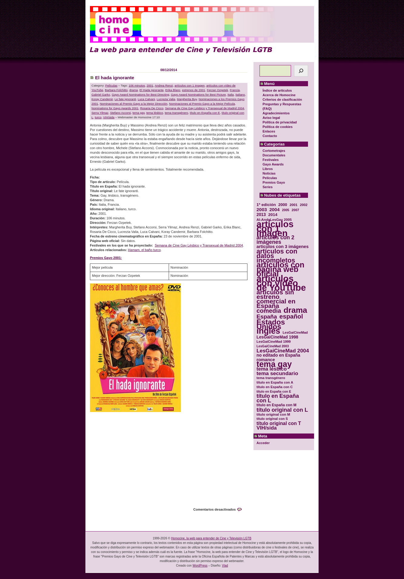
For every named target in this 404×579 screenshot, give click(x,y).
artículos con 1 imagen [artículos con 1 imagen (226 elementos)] (275, 228)
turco (98, 117)
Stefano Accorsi (120, 112)
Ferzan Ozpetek (217, 90)
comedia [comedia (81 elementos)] (269, 311)
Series (268, 187)
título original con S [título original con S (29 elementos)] (272, 418)
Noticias (269, 173)
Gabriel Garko (100, 94)
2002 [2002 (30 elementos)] (303, 205)
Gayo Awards (273, 164)
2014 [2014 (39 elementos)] (272, 214)
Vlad (225, 565)
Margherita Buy (187, 99)
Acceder (263, 443)
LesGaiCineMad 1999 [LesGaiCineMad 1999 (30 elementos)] (274, 341)
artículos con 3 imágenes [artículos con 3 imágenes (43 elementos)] (283, 246)
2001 (150, 85)
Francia (235, 90)
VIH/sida (108, 117)
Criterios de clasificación (282, 99)
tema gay (139, 112)
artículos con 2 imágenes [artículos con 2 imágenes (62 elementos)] (275, 239)
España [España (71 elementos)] (267, 316)
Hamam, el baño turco (144, 250)
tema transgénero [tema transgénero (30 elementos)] (271, 378)
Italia (230, 94)
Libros (268, 169)
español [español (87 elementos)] (291, 316)
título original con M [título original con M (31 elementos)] (273, 414)
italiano (240, 94)
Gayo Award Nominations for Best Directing (140, 94)
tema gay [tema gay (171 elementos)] (274, 364)
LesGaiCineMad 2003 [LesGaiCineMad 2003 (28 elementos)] (273, 346)
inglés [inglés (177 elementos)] (268, 331)
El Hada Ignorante (152, 90)
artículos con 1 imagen (189, 85)
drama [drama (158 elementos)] (295, 310)
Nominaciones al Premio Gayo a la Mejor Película (202, 103)
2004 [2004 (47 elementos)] (274, 209)
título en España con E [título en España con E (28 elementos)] (274, 391)
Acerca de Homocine (279, 95)
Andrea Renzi (164, 85)
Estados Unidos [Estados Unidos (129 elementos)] (271, 324)
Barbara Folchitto (116, 90)
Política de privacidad (280, 122)
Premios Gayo (274, 182)
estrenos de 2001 (193, 90)
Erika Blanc (172, 90)
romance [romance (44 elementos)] (266, 360)
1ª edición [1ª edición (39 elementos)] (266, 204)
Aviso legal (271, 117)
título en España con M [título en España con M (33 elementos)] (276, 405)
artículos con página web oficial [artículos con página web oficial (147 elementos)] (280, 269)
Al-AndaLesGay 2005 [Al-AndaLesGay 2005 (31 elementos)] (274, 219)
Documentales (274, 155)
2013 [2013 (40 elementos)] (261, 214)
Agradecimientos (276, 113)
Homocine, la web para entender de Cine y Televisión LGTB (211, 538)
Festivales (271, 160)
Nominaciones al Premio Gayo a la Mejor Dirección (133, 103)
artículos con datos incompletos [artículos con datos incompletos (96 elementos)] (277, 256)
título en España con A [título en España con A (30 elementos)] (275, 382)
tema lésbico (154, 112)
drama (133, 90)
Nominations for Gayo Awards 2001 (114, 108)
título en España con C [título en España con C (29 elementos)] (275, 387)
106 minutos (137, 85)
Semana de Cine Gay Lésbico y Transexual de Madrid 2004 (204, 108)
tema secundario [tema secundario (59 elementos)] (277, 373)
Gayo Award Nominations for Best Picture (198, 94)
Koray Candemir (102, 99)
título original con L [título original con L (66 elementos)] (282, 409)
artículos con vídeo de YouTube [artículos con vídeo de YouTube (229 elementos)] (281, 283)
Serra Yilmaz (99, 112)
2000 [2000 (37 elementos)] (282, 204)
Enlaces (269, 131)
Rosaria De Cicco (152, 108)
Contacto (270, 136)
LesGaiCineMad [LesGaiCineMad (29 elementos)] (295, 332)
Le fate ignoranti (125, 99)
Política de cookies (278, 127)
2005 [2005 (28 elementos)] (285, 210)
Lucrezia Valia (166, 99)
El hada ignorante (114, 77)
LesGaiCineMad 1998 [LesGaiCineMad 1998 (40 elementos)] (277, 337)
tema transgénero (176, 112)
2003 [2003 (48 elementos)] (262, 209)
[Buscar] (301, 71)
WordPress (200, 565)
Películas (270, 178)
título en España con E (205, 112)
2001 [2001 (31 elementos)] (293, 205)
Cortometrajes (274, 150)
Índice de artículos (277, 90)
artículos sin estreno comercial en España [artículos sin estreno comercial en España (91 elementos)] (276, 299)
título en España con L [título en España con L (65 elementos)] (278, 398)
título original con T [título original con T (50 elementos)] (279, 423)
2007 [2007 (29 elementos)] (295, 210)
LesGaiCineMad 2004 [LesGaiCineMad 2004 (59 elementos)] (283, 350)
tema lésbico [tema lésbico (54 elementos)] (272, 369)
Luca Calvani (146, 99)
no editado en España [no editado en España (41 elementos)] (278, 355)
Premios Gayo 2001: (106, 258)
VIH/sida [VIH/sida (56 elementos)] (267, 428)
